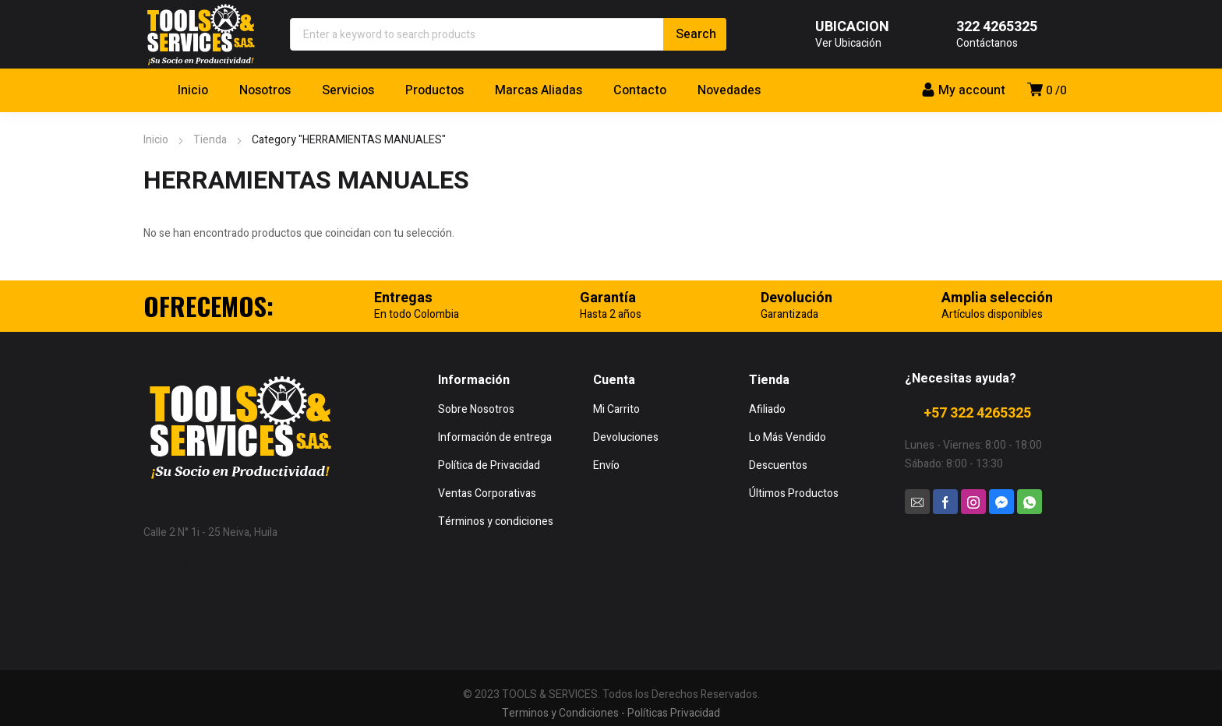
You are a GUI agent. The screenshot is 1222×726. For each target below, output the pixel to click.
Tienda (210, 140)
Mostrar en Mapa (184, 563)
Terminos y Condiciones (560, 713)
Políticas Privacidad (673, 713)
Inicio (155, 140)
